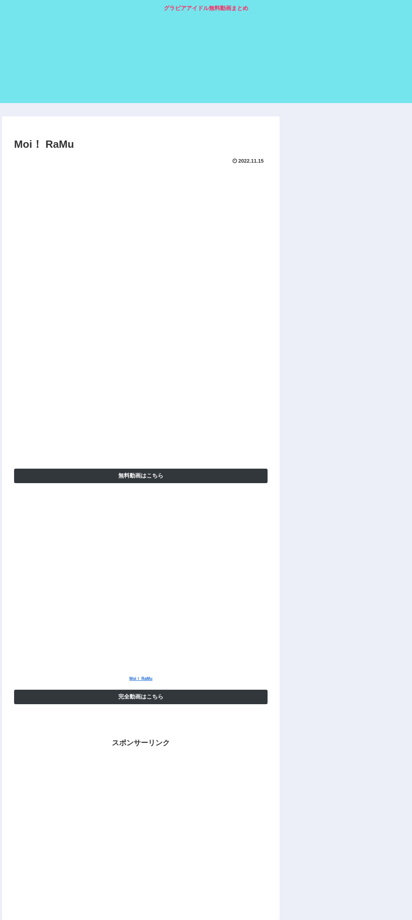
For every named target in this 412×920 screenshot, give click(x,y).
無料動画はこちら (140, 475)
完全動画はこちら (140, 696)
